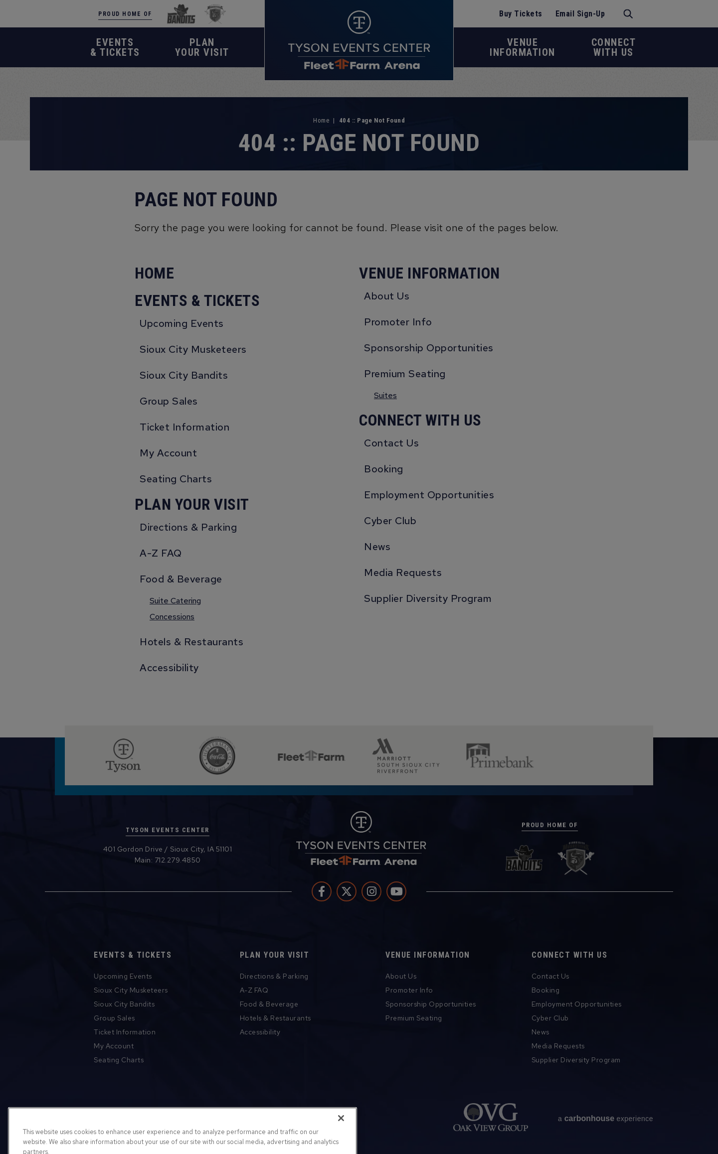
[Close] (341, 1136)
